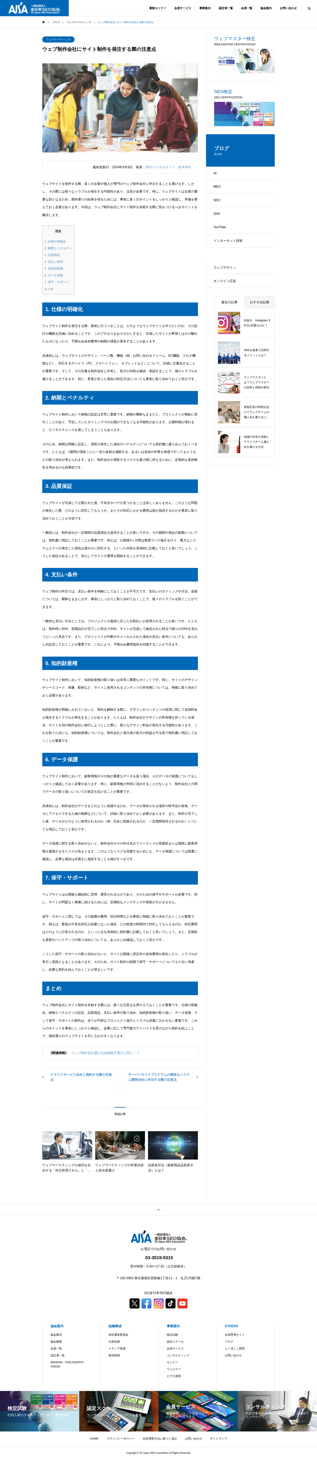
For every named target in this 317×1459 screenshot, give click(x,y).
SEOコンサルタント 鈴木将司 (168, 167)
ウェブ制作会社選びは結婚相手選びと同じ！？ (105, 1053)
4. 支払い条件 (53, 261)
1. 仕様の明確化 (55, 241)
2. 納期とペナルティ (58, 248)
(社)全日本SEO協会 (158, 1293)
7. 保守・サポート (56, 282)
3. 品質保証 (52, 255)
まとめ (49, 289)
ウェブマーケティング (58, 39)
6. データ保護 (53, 275)
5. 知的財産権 (53, 268)
